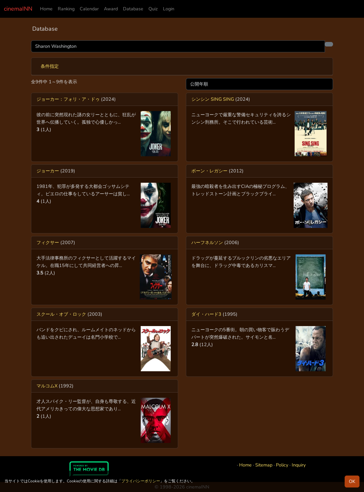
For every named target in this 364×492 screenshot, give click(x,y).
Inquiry (299, 465)
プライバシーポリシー (140, 481)
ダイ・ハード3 (206, 314)
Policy (282, 465)
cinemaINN (18, 9)
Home (46, 8)
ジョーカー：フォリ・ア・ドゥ (68, 99)
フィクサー (47, 242)
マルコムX (46, 386)
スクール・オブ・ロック (61, 314)
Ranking (66, 8)
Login (168, 8)
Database (133, 8)
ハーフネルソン (207, 242)
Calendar (89, 8)
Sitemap (263, 465)
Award (111, 8)
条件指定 (50, 66)
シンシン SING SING (212, 99)
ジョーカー (47, 171)
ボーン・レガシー (209, 171)
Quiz (153, 8)
